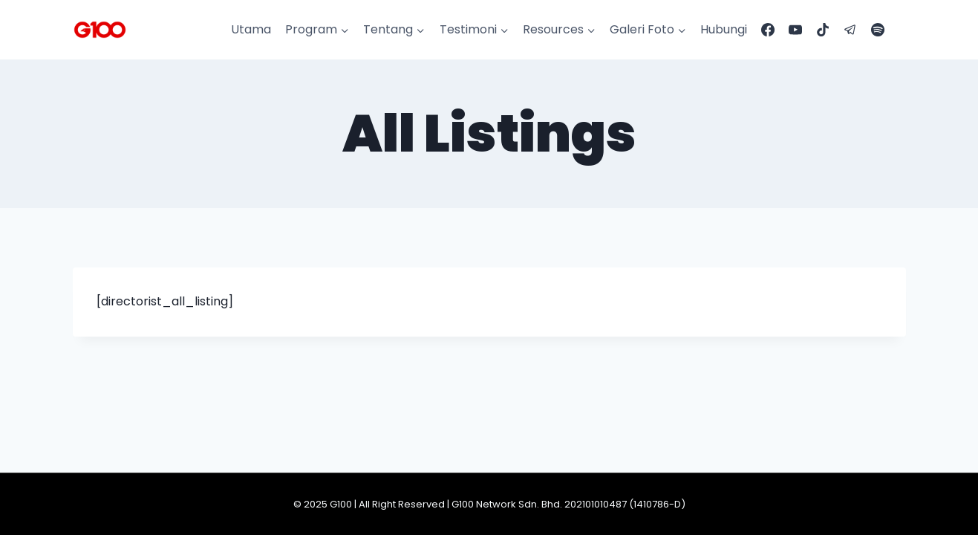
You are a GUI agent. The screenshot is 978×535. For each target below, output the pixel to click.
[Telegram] (850, 29)
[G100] (100, 30)
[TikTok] (822, 29)
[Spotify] (877, 29)
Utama (251, 29)
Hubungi (723, 29)
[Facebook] (767, 29)
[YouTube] (795, 29)
